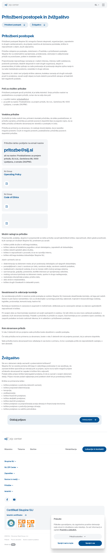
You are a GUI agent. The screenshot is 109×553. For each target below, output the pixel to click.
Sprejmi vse (90, 543)
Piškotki (6, 540)
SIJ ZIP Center (11, 467)
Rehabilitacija (71, 449)
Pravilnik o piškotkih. (68, 530)
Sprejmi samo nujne (65, 543)
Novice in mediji (12, 479)
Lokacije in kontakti (94, 449)
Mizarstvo (8, 449)
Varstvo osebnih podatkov (31, 540)
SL (97, 5)
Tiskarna (21, 449)
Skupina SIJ (10, 461)
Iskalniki (9, 491)
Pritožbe (9, 485)
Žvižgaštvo (39, 25)
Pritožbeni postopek (15, 25)
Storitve (33, 449)
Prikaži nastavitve (77, 536)
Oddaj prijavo (89, 419)
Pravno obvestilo (16, 540)
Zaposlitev (10, 473)
